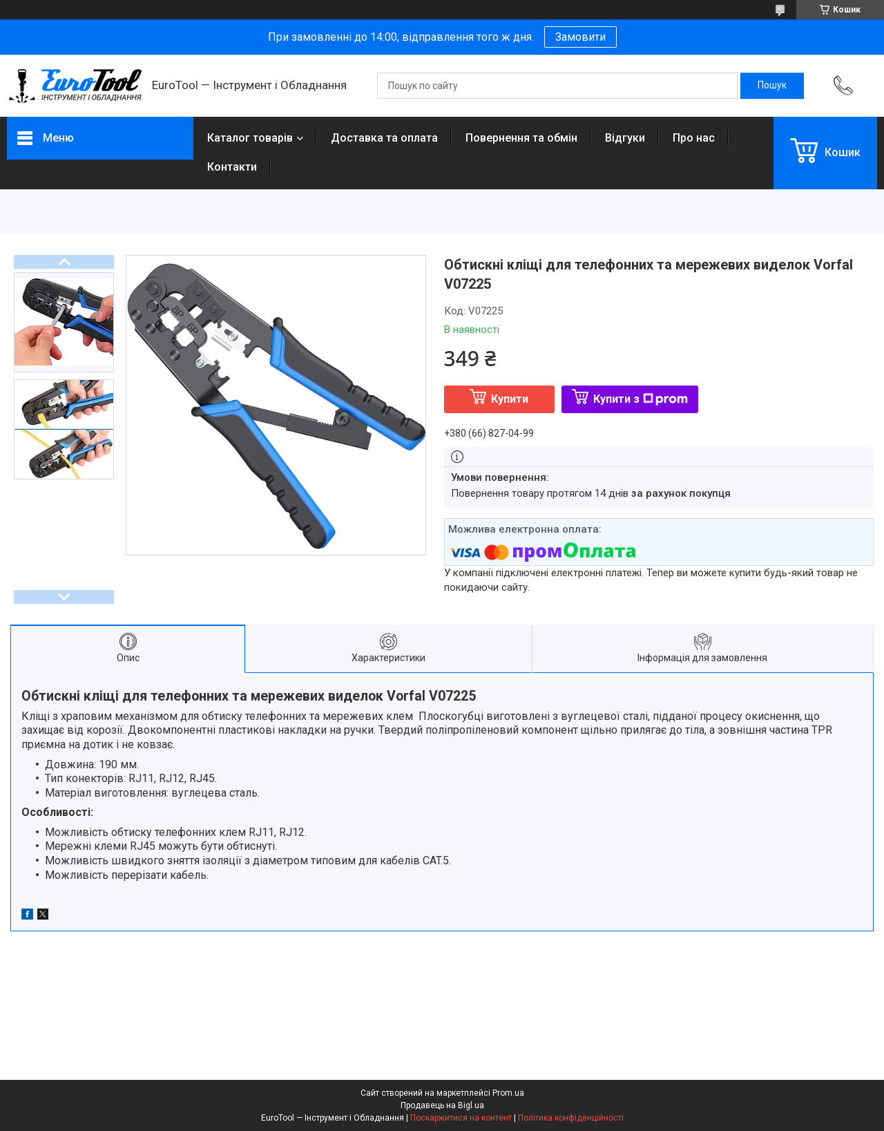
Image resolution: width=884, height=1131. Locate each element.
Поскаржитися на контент (461, 1118)
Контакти (232, 166)
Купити (509, 399)
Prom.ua (508, 1093)
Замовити (580, 37)
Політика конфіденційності (571, 1118)
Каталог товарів (250, 137)
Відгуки (625, 137)
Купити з (640, 399)
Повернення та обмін (521, 137)
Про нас (694, 137)
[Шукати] (772, 86)
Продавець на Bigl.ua (442, 1105)
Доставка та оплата (384, 137)
